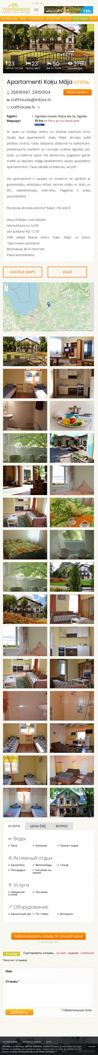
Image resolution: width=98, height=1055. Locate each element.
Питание (39, 892)
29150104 (41, 92)
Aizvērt (92, 1046)
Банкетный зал (19, 914)
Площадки (16, 870)
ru (37, 3)
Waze (67, 272)
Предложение (36, 18)
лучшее (61, 953)
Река (12, 845)
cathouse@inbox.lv (31, 100)
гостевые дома (10, 1041)
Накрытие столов (16, 893)
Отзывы (67, 18)
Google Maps (22, 272)
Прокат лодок (68, 845)
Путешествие (53, 18)
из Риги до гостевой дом (61, 121)
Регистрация (80, 18)
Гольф (62, 865)
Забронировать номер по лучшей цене (48, 936)
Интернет (65, 914)
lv (33, 3)
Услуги (14, 826)
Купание (39, 845)
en (42, 3)
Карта (23, 18)
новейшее (87, 953)
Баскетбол (16, 865)
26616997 (20, 92)
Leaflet (69, 330)
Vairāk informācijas (47, 1051)
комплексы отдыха (32, 1041)
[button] (48, 304)
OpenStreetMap (80, 330)
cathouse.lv (23, 107)
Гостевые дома (9, 18)
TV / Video (40, 914)
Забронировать (78, 92)
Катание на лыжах (41, 871)
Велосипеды (42, 865)
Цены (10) (38, 826)
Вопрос (62, 826)
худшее (73, 953)
